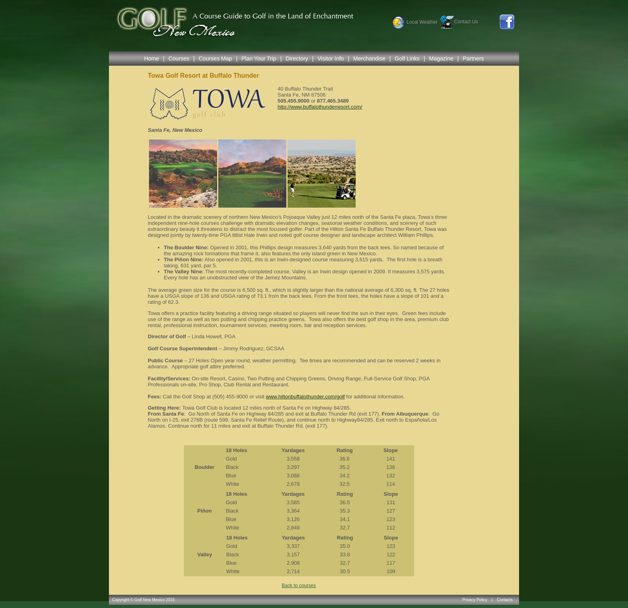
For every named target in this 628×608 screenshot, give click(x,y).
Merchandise (369, 58)
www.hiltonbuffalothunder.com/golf (305, 397)
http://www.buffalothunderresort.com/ (320, 107)
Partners (473, 58)
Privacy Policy (474, 600)
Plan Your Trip (259, 58)
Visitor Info (331, 58)
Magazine (441, 58)
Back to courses (299, 585)
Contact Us (459, 21)
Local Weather (422, 21)
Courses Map (215, 58)
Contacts (505, 600)
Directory (297, 58)
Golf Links (407, 58)
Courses (178, 58)
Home (151, 58)
